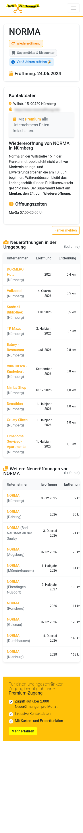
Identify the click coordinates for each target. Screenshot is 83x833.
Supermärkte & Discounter (32, 53)
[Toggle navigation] (73, 8)
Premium (33, 119)
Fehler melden (66, 230)
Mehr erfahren (23, 731)
